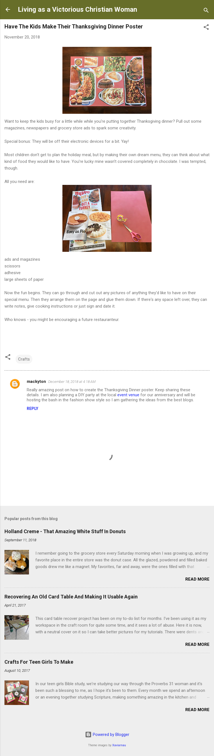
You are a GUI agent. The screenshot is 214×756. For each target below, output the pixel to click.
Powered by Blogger (107, 734)
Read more (197, 579)
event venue (128, 394)
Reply (32, 408)
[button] (206, 28)
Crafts (24, 359)
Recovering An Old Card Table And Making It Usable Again (71, 597)
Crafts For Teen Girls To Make (38, 662)
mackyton (36, 381)
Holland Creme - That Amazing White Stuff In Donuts (65, 531)
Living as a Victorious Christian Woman (77, 9)
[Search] (206, 11)
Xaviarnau (119, 745)
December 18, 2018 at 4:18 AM (72, 382)
